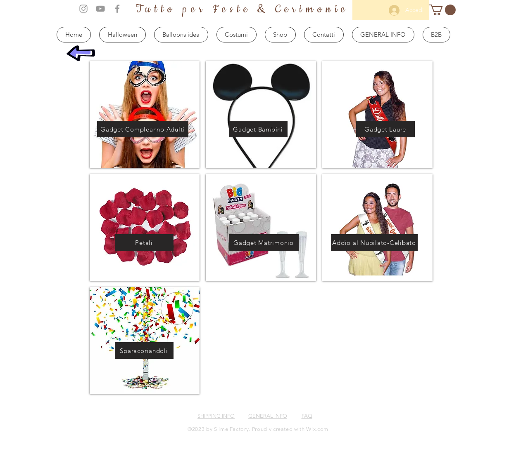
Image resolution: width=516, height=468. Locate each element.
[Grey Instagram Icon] (83, 8)
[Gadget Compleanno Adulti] (142, 129)
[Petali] (144, 242)
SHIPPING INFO (216, 416)
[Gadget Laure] (385, 129)
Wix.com (317, 429)
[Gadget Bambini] (258, 129)
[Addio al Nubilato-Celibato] (374, 242)
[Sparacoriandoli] (144, 350)
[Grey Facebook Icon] (117, 8)
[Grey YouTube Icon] (100, 8)
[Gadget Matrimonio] (264, 242)
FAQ (307, 416)
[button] (442, 10)
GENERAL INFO (267, 416)
